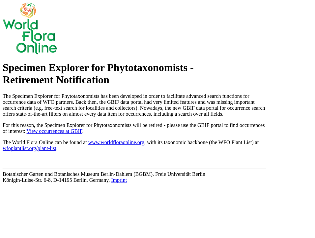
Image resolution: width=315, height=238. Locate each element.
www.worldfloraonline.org (116, 142)
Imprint (119, 180)
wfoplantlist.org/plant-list (29, 148)
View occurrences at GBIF (54, 131)
